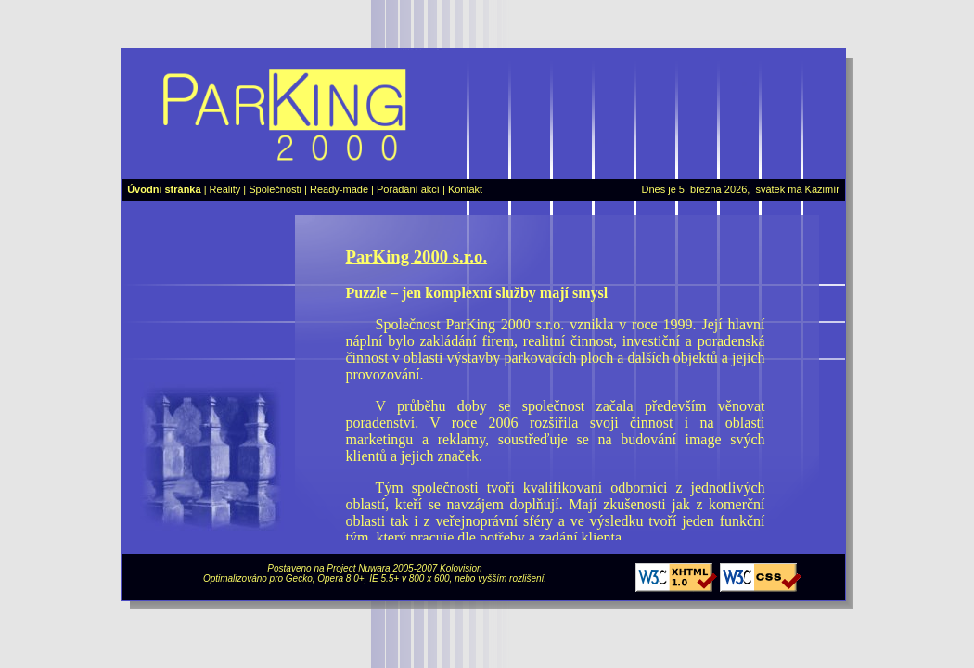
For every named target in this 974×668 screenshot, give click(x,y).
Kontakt (465, 189)
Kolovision (461, 568)
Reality (225, 189)
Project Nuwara (358, 568)
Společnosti (275, 189)
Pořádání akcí (408, 189)
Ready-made (339, 189)
